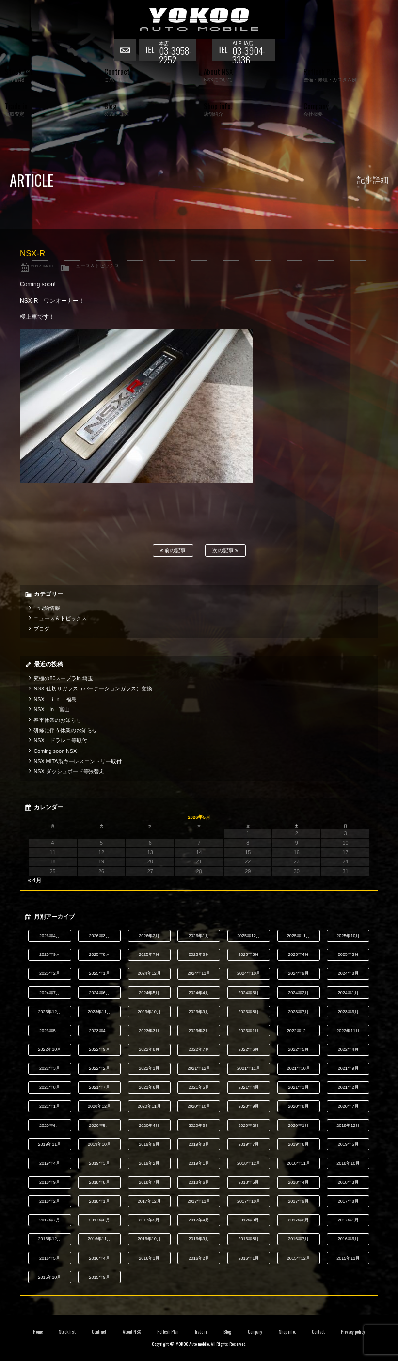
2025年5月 (249, 954)
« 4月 (35, 880)
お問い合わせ (126, 51)
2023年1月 (249, 1030)
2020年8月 (298, 1106)
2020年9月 (249, 1106)
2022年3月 (49, 1068)
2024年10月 (248, 973)
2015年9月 (99, 1277)
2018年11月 (298, 1163)
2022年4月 (348, 1049)
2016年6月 (348, 1238)
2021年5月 (199, 1087)
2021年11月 (248, 1068)
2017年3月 (249, 1220)
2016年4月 (99, 1258)
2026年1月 (199, 935)
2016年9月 (199, 1238)
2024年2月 (298, 992)
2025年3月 (348, 954)
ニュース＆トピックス (95, 265)
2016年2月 (199, 1258)
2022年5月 (298, 1049)
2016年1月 (249, 1258)
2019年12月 (348, 1125)
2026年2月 (149, 935)
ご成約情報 (46, 608)
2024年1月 (348, 992)
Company (255, 1332)
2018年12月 (248, 1163)
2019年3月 (99, 1163)
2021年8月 (49, 1087)
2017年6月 (99, 1220)
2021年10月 (298, 1068)
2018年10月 (348, 1163)
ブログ (41, 629)
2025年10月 (348, 935)
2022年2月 (99, 1068)
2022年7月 (199, 1049)
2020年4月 (149, 1125)
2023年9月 (199, 1011)
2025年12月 (248, 935)
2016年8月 (249, 1238)
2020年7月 (348, 1106)
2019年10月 (99, 1144)
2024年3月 (249, 992)
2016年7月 (298, 1238)
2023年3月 (149, 1030)
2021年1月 (49, 1106)
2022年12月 (298, 1030)
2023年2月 (199, 1030)
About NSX (132, 1332)
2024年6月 (99, 992)
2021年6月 (149, 1087)
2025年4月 (298, 954)
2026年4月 (49, 935)
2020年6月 (49, 1125)
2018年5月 (249, 1182)
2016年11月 (99, 1238)
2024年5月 (149, 992)
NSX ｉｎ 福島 (54, 699)
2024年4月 (199, 992)
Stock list (67, 1332)
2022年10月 (49, 1049)
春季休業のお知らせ (57, 720)
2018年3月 (348, 1182)
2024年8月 (348, 973)
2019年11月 (49, 1144)
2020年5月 (99, 1125)
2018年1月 (99, 1201)
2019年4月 (49, 1163)
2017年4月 (199, 1220)
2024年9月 (298, 973)
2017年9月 (298, 1201)
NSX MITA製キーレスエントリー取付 (77, 761)
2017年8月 (348, 1201)
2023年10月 (149, 1011)
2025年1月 (99, 973)
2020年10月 (198, 1106)
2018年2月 (49, 1201)
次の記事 (225, 551)
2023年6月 (348, 1011)
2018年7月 (149, 1182)
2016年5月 (49, 1258)
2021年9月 (348, 1068)
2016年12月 (49, 1238)
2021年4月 (249, 1087)
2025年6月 (199, 954)
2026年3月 (99, 935)
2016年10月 (149, 1238)
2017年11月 (198, 1201)
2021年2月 (348, 1087)
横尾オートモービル (199, 19)
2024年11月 (198, 973)
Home (38, 1332)
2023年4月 (99, 1030)
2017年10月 (248, 1201)
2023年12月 (49, 1011)
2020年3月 (199, 1125)
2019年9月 (149, 1144)
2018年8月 (99, 1182)
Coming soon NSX (55, 751)
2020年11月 (149, 1106)
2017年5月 (149, 1220)
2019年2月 (149, 1163)
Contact (318, 1332)
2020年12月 (99, 1106)
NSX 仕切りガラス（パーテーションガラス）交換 (92, 688)
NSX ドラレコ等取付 (60, 740)
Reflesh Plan (167, 1332)
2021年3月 (298, 1087)
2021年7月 (99, 1087)
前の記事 (173, 551)
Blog (227, 1332)
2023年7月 (298, 1011)
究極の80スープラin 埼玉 (63, 678)
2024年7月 (49, 992)
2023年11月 (99, 1011)
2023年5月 (49, 1030)
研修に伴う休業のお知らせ (65, 730)
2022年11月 (348, 1030)
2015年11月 (348, 1258)
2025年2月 (49, 973)
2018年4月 (298, 1182)
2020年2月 (249, 1125)
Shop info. (287, 1332)
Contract (99, 1332)
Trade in (200, 1332)
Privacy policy (353, 1332)
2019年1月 (199, 1163)
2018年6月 (199, 1182)
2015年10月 (49, 1277)
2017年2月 (298, 1220)
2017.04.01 (42, 265)
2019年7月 (249, 1144)
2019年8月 (199, 1144)
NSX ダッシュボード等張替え (68, 771)
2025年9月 (49, 954)
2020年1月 (298, 1125)
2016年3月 (149, 1258)
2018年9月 (49, 1182)
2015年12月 (298, 1258)
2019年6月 (298, 1144)
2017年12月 (149, 1201)
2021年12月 (198, 1068)
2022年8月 (149, 1049)
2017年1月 (348, 1220)
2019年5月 (348, 1144)
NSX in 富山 (51, 709)
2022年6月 (249, 1049)
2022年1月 (149, 1068)
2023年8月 (249, 1011)
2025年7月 (149, 954)
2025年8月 (99, 954)
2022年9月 (99, 1049)
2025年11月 (298, 935)
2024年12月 (149, 973)
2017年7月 (49, 1220)
